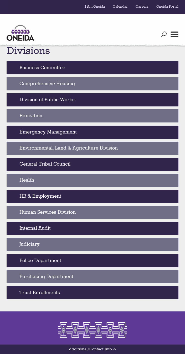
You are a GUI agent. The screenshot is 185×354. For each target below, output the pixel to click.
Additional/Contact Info (92, 349)
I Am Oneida (95, 6)
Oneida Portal (167, 6)
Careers (142, 6)
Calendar (120, 6)
